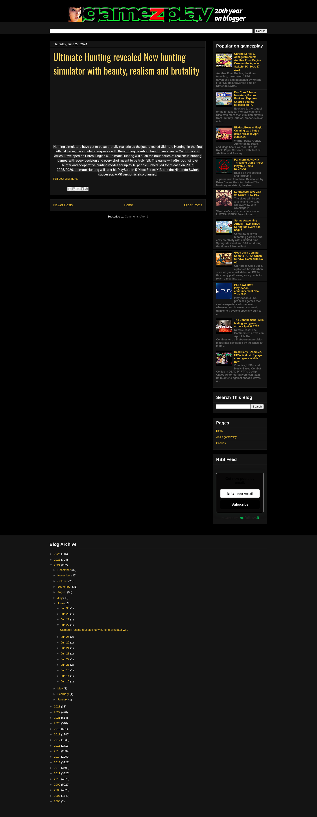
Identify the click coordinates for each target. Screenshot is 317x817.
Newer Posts (63, 205)
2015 (57, 751)
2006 (57, 801)
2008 (57, 790)
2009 (57, 784)
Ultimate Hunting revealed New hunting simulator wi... (94, 629)
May (60, 688)
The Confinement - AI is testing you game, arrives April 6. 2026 (249, 323)
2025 (57, 559)
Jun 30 (65, 608)
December (64, 570)
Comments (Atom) (136, 216)
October (62, 581)
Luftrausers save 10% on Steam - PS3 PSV (247, 193)
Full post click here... (66, 178)
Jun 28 (65, 619)
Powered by (240, 517)
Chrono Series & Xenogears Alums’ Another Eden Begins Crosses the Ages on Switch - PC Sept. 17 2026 (247, 61)
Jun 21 (65, 664)
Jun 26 (65, 636)
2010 (57, 779)
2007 (57, 795)
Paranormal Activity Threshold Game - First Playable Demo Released (248, 164)
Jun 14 (65, 676)
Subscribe (239, 504)
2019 (57, 729)
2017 (57, 740)
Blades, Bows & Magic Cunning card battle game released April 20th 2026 (248, 132)
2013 (57, 762)
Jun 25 (65, 642)
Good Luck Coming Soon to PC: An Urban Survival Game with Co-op (249, 257)
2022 (57, 712)
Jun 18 (65, 670)
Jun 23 (65, 653)
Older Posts (193, 205)
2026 (57, 554)
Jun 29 (65, 614)
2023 (57, 706)
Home (128, 205)
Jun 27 (65, 625)
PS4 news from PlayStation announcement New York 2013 (246, 289)
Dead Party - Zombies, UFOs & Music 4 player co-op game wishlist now (248, 357)
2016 (57, 745)
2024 (57, 565)
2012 (57, 767)
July (60, 597)
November (64, 575)
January (62, 699)
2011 (57, 773)
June (61, 603)
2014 (57, 756)
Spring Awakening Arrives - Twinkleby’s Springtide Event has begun (247, 225)
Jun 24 (65, 648)
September (64, 586)
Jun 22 (65, 659)
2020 (57, 723)
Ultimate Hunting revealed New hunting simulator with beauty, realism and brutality (126, 63)
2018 (57, 734)
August (62, 592)
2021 (57, 717)
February (63, 694)
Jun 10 (65, 681)
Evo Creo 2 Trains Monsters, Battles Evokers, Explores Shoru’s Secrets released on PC (245, 99)
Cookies (221, 443)
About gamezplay (226, 437)
